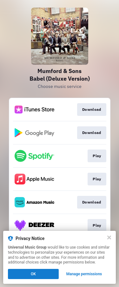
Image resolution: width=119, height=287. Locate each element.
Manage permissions (84, 274)
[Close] (109, 237)
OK (33, 274)
